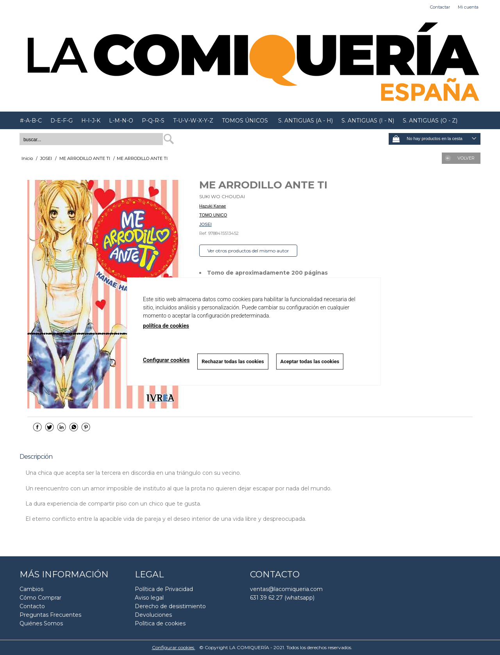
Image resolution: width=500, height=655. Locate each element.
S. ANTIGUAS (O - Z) (430, 120)
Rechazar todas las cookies (233, 361)
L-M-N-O (121, 120)
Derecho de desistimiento (170, 606)
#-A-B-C (31, 120)
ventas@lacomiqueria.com (286, 589)
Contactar (440, 7)
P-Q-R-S (153, 120)
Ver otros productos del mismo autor (248, 251)
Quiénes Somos (41, 623)
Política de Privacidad (164, 589)
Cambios (31, 589)
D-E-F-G (61, 120)
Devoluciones (153, 614)
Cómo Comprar (40, 597)
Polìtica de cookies (160, 623)
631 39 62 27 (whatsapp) (282, 597)
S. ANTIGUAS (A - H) (305, 120)
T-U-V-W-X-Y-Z (193, 120)
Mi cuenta (468, 7)
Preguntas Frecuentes (50, 614)
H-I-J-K (90, 120)
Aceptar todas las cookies (309, 361)
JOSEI (205, 224)
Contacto (32, 606)
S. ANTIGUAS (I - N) (367, 120)
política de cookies (166, 326)
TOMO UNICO (213, 215)
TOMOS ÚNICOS (245, 120)
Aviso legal (149, 597)
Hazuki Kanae (212, 206)
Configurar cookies (173, 647)
